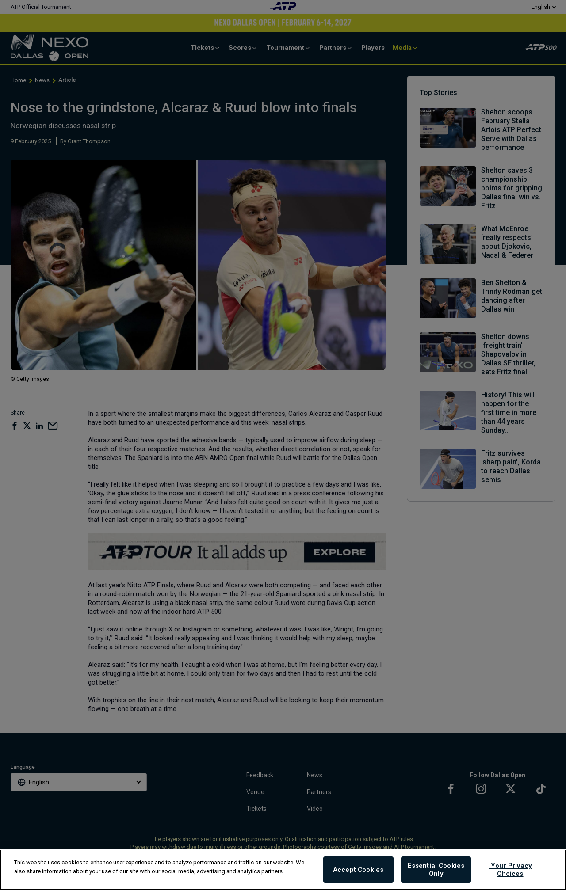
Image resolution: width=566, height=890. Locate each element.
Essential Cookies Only (436, 870)
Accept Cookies (358, 870)
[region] (283, 869)
